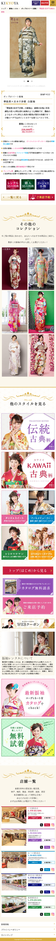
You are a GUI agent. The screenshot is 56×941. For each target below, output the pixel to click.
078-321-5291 (34, 811)
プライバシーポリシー (28, 929)
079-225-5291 (34, 900)
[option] (28, 47)
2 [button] (28, 81)
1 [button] (24, 81)
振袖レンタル (13, 8)
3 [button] (32, 81)
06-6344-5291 (34, 833)
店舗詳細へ (47, 818)
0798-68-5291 (34, 878)
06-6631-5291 (34, 855)
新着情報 (28, 924)
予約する (33, 818)
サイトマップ (28, 935)
